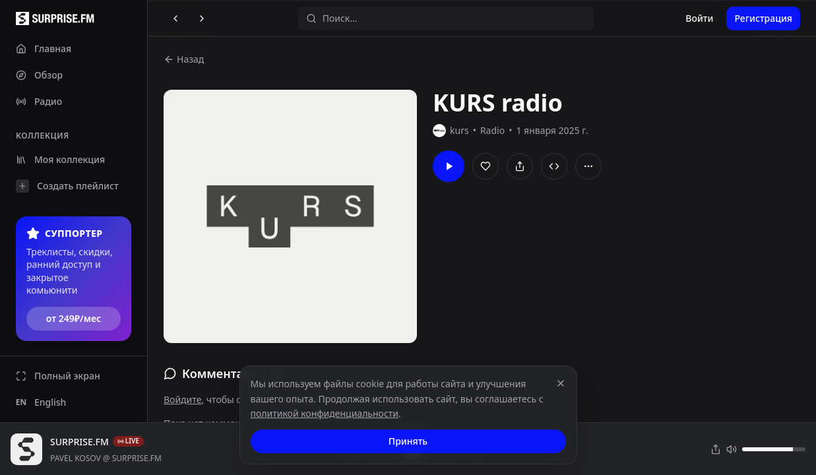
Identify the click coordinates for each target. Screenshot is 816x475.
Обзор (39, 75)
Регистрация (763, 18)
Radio (492, 130)
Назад (184, 59)
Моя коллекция (60, 159)
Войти (699, 18)
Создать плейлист (67, 186)
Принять (408, 441)
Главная (43, 48)
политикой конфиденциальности (325, 413)
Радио (39, 101)
